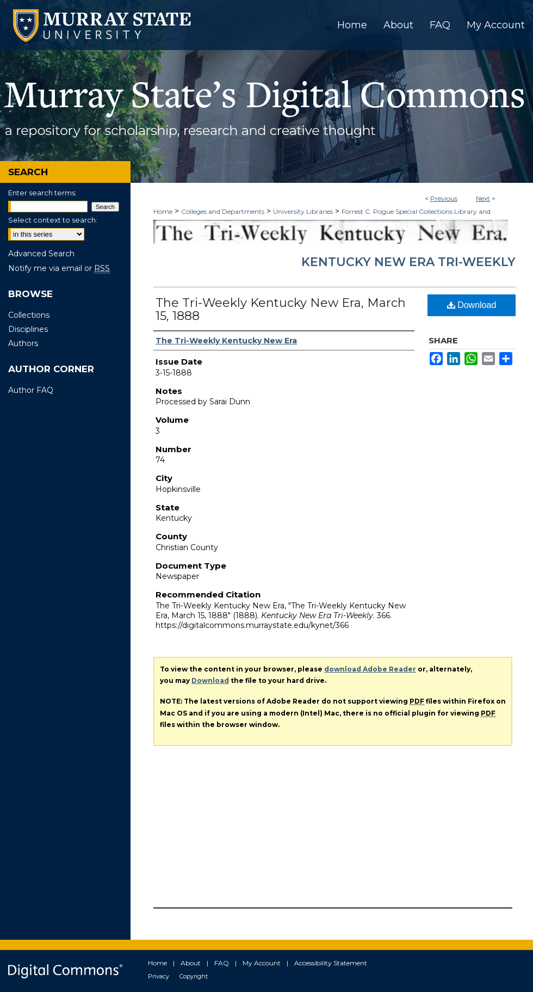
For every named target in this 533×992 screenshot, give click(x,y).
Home (162, 211)
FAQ (221, 963)
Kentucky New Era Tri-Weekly (408, 262)
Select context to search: (52, 219)
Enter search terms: (42, 192)
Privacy (158, 976)
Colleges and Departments (222, 211)
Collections (28, 315)
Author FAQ (30, 390)
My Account (262, 963)
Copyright (193, 976)
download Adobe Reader (370, 669)
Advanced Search (41, 253)
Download (472, 305)
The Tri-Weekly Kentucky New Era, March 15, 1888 (281, 309)
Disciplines (28, 329)
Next (483, 198)
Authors (23, 343)
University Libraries (303, 211)
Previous (443, 198)
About (191, 963)
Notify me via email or (59, 268)
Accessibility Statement (330, 963)
